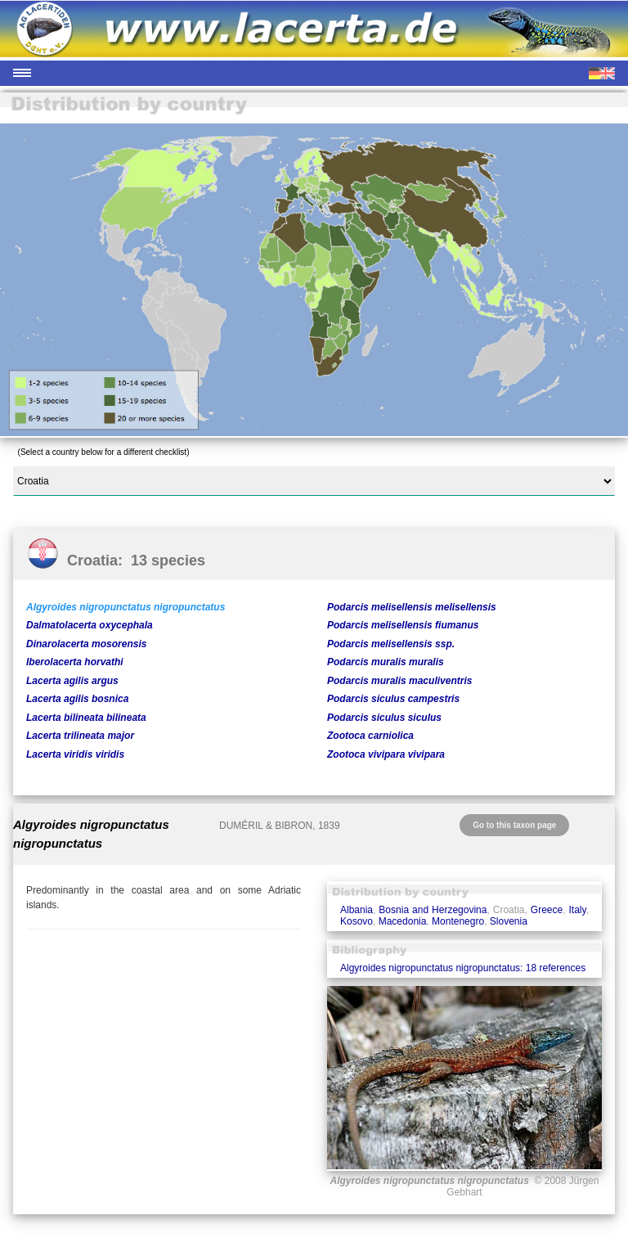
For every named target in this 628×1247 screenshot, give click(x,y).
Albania (356, 910)
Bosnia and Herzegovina (433, 910)
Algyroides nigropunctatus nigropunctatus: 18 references (462, 968)
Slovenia (508, 921)
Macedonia (403, 921)
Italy (577, 910)
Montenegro (458, 921)
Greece (547, 910)
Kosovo (356, 921)
